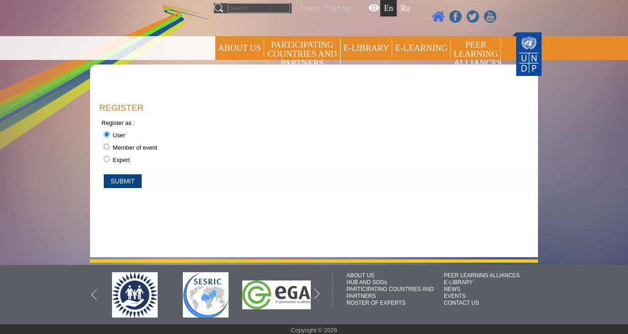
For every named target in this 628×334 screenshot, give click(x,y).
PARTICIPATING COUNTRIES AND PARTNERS (301, 54)
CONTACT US (461, 303)
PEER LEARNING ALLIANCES (482, 275)
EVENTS (455, 296)
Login (310, 7)
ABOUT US (239, 48)
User (114, 135)
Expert (117, 159)
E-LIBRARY (458, 282)
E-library (366, 48)
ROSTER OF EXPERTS (302, 87)
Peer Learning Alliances (477, 54)
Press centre (249, 81)
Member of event (130, 147)
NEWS (452, 289)
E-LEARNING (421, 48)
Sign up (338, 7)
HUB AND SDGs (366, 282)
